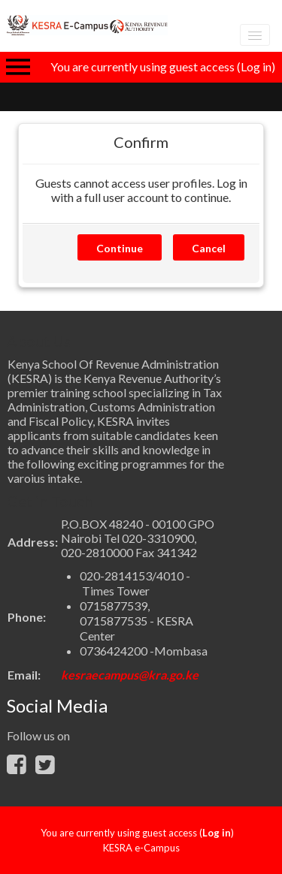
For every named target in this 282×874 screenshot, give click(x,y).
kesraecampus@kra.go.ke (130, 675)
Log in (256, 66)
